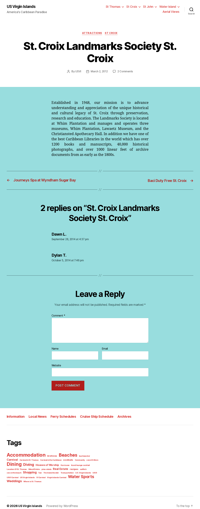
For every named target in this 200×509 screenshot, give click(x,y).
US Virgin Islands (22, 8)
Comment (58, 313)
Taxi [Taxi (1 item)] (81, 467)
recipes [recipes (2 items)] (37, 466)
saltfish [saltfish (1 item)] (45, 467)
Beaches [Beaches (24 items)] (65, 452)
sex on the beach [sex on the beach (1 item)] (57, 467)
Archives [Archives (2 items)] (50, 453)
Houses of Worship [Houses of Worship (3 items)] (30, 463)
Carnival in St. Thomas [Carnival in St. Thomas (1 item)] (16, 459)
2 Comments (125, 70)
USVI (79, 70)
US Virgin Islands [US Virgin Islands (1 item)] (62, 470)
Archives (126, 414)
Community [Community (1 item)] (64, 459)
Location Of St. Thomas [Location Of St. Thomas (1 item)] (80, 463)
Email (105, 347)
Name (55, 347)
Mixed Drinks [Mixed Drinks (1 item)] (96, 463)
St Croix (115, 8)
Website (56, 363)
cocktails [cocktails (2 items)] (53, 458)
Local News (38, 414)
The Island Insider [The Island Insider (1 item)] (92, 467)
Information (16, 414)
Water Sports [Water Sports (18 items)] (19, 474)
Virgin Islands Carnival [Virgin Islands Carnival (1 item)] (90, 470)
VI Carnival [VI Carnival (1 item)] (74, 470)
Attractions (92, 31)
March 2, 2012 (99, 70)
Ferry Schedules (64, 414)
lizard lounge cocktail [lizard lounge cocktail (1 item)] (60, 463)
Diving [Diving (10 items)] (12, 463)
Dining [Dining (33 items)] (90, 457)
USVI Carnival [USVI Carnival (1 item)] (47, 470)
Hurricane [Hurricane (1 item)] (46, 463)
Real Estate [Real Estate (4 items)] (25, 466)
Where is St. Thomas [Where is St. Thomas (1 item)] (57, 475)
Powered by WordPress (60, 499)
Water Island (150, 8)
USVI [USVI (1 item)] (39, 470)
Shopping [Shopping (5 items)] (71, 466)
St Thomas (97, 8)
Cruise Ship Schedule (98, 414)
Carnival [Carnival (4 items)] (93, 453)
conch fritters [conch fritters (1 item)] (75, 459)
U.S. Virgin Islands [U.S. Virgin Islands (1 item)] (27, 470)
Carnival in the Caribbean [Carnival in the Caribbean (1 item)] (37, 459)
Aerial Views (171, 8)
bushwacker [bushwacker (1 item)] (81, 453)
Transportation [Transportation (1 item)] (13, 470)
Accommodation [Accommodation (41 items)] (26, 452)
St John (131, 8)
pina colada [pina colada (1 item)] (11, 467)
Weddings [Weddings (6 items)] (40, 474)
